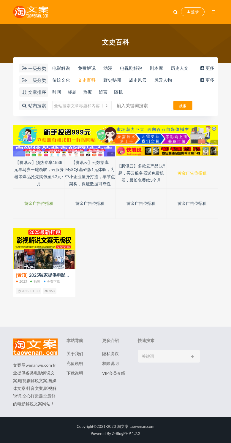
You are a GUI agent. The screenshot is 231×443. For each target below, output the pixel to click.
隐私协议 (110, 353)
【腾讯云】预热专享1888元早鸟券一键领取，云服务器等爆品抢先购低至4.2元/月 (39, 173)
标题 (72, 91)
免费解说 (87, 68)
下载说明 (75, 373)
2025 (21, 281)
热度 (87, 91)
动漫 (107, 68)
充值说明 (75, 363)
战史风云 (138, 80)
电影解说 (61, 68)
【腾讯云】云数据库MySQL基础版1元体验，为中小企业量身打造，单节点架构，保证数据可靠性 (90, 173)
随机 (118, 91)
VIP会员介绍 (113, 373)
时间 (56, 91)
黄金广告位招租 (192, 172)
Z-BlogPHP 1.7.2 (126, 433)
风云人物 (163, 80)
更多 (206, 68)
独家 (35, 281)
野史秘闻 (112, 80)
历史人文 (180, 68)
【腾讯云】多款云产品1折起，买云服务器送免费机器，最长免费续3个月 (141, 173)
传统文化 (61, 80)
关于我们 (75, 353)
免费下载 (52, 281)
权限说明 (110, 363)
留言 (103, 91)
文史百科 (87, 80)
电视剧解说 (131, 68)
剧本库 (156, 68)
